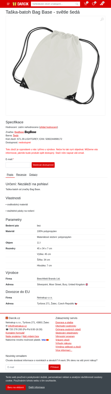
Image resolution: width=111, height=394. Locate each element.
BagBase (19, 132)
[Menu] (8, 4)
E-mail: (9, 159)
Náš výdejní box (31, 336)
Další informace (37, 387)
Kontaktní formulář (15, 333)
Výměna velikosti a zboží (68, 347)
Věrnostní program (65, 336)
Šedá (15, 135)
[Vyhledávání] (52, 4)
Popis (10, 174)
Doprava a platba (64, 322)
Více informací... (64, 350)
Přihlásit (54, 367)
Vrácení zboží (63, 340)
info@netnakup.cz (17, 326)
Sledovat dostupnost (43, 165)
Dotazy (33, 174)
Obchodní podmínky (66, 326)
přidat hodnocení (48, 127)
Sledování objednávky (67, 333)
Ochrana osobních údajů (68, 329)
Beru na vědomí (16, 387)
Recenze (21, 174)
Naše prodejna (13, 336)
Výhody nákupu (63, 343)
